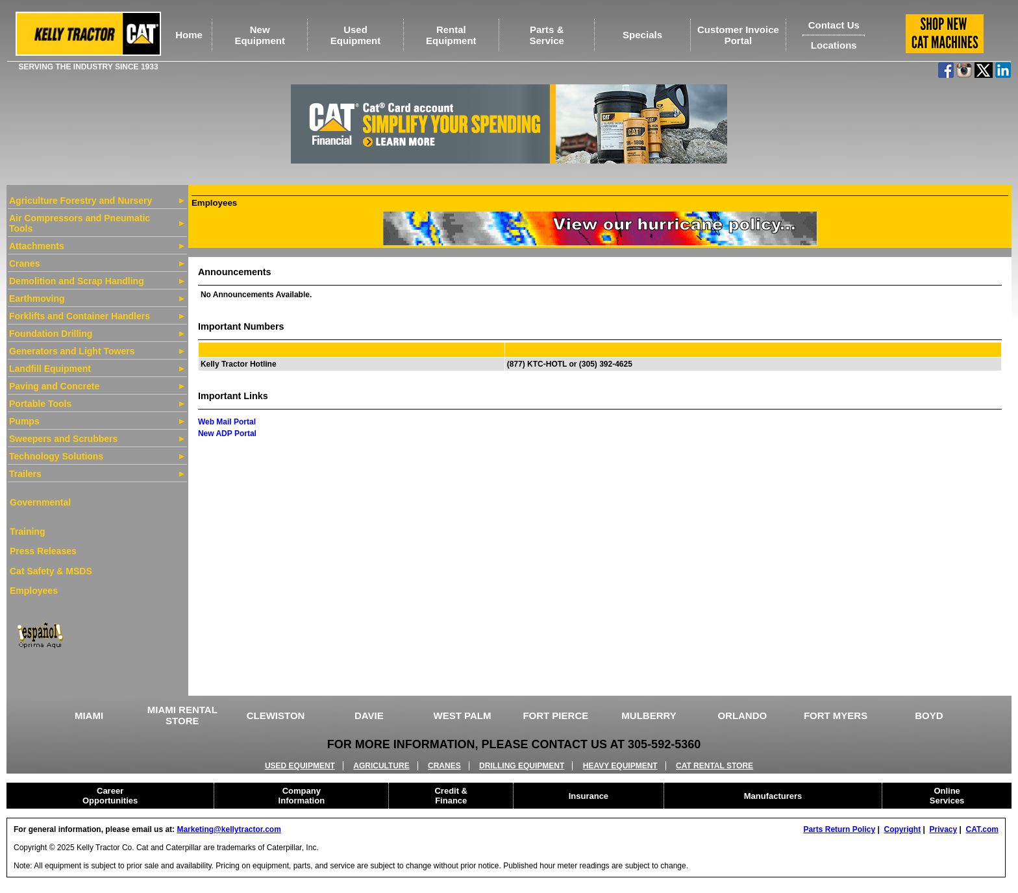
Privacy (944, 829)
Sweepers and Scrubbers (63, 439)
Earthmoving (37, 298)
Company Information (302, 795)
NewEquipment (259, 35)
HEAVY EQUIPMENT (620, 765)
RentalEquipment (451, 35)
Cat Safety (32, 571)
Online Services (947, 795)
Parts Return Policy (839, 829)
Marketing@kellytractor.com (228, 829)
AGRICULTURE (381, 765)
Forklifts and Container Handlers (79, 316)
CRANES (444, 765)
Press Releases (43, 551)
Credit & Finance (450, 795)
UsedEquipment (355, 35)
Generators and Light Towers (71, 351)
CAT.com (982, 829)
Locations (834, 45)
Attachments (36, 246)
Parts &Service (547, 35)
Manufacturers (773, 796)
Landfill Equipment (50, 368)
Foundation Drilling (50, 333)
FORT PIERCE (555, 715)
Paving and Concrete (54, 386)
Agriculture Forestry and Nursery (80, 200)
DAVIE (369, 715)
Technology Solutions (56, 456)
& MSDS (73, 571)
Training (27, 531)
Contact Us (834, 25)
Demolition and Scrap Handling (76, 281)
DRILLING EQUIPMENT (521, 765)
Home (189, 34)
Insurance (588, 796)
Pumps (24, 421)
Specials (642, 34)
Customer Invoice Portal (738, 35)
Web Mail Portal (227, 421)
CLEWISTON (276, 715)
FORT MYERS (835, 715)
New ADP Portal (227, 433)
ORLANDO (742, 715)
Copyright (902, 829)
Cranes (24, 263)
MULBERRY (648, 715)
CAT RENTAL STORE (714, 765)
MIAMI (89, 715)
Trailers (25, 474)
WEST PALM (462, 715)
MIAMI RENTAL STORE (182, 715)
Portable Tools (40, 403)
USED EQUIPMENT (300, 765)
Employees (34, 590)
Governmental (40, 502)
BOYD (929, 715)
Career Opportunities (110, 795)
